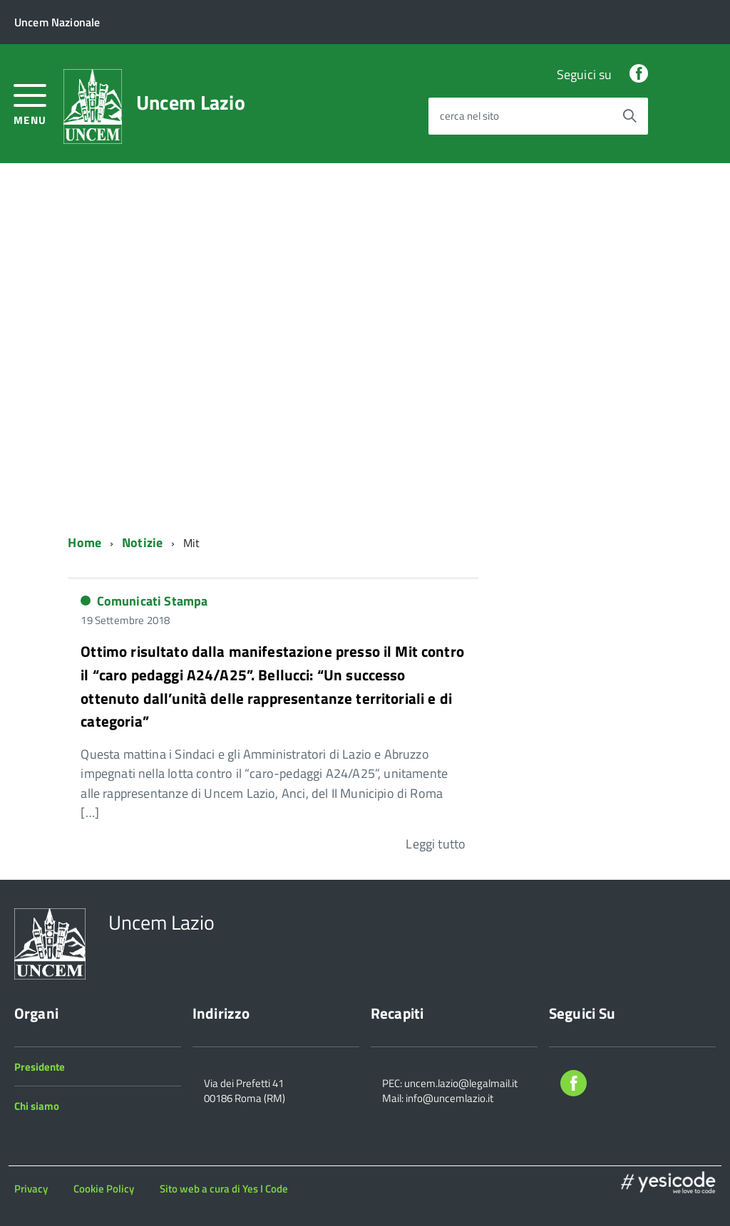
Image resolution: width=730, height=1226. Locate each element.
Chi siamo (36, 1106)
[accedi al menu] (30, 103)
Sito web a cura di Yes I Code (224, 1188)
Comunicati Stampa (152, 601)
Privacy (31, 1188)
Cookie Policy (103, 1188)
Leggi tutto (436, 843)
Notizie (142, 542)
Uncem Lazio (190, 103)
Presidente (39, 1067)
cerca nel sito (469, 116)
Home (84, 542)
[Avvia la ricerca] (629, 116)
